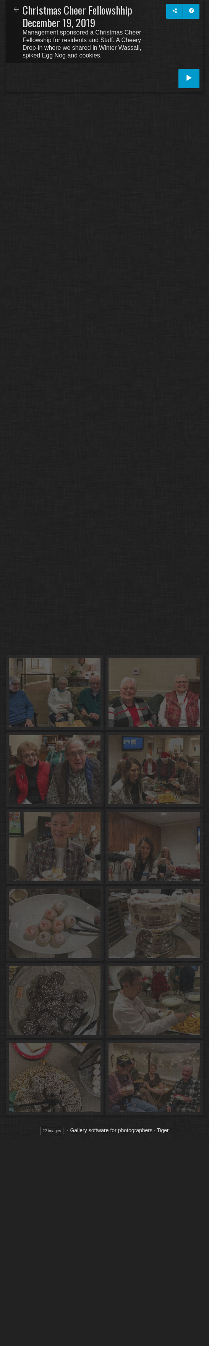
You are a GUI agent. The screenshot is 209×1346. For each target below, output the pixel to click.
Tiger (162, 1130)
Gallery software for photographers (111, 1130)
